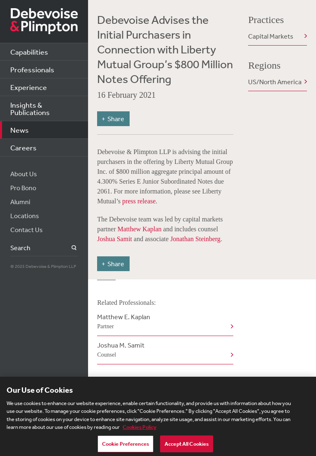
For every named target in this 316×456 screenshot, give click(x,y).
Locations (24, 216)
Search (69, 248)
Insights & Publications (30, 108)
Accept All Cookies (187, 445)
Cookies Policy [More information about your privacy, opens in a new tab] (139, 429)
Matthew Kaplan (139, 229)
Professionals (32, 69)
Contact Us (26, 230)
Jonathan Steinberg (195, 238)
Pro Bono (23, 188)
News (19, 129)
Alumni (20, 202)
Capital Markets (270, 36)
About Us (23, 174)
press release (139, 201)
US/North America (275, 82)
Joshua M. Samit (163, 350)
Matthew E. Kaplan (163, 322)
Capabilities (29, 51)
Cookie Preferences (125, 445)
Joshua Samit (114, 238)
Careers (23, 147)
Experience (28, 87)
